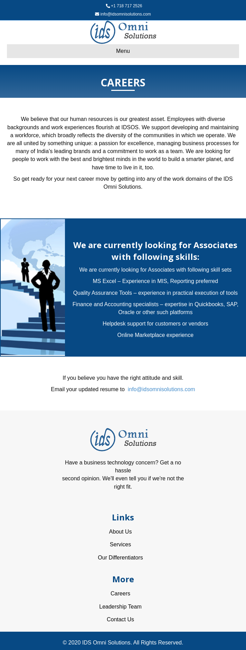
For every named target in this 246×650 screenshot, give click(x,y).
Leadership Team (120, 607)
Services (120, 544)
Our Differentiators (120, 557)
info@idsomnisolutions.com (126, 14)
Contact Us (120, 619)
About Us (120, 532)
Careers (120, 593)
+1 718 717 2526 (126, 5)
